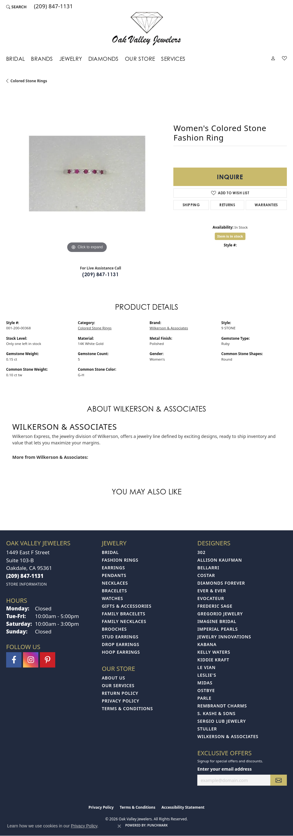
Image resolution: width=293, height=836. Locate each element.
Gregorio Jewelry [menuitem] (220, 614)
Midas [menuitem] (204, 683)
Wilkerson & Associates (169, 328)
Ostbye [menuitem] (206, 690)
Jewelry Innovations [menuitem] (224, 637)
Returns (227, 205)
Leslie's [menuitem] (206, 675)
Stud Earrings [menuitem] (120, 637)
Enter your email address (224, 769)
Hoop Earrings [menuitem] (121, 652)
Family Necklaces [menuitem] (124, 621)
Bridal (15, 58)
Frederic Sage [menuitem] (214, 606)
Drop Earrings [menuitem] (120, 644)
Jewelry (70, 58)
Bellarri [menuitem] (208, 568)
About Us (113, 678)
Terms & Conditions (127, 708)
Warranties (266, 205)
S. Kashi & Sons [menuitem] (216, 713)
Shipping (191, 205)
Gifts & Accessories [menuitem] (127, 606)
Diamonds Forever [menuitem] (221, 583)
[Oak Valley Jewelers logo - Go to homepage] (146, 28)
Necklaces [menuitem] (115, 583)
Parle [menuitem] (204, 698)
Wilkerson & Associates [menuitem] (227, 736)
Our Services (118, 685)
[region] (86, 173)
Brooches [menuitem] (114, 629)
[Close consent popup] (119, 826)
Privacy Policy (120, 701)
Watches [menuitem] (112, 598)
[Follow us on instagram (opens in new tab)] (30, 660)
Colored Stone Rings (28, 80)
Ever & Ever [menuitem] (211, 591)
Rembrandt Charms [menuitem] (222, 706)
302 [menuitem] (201, 552)
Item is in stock (230, 236)
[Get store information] (26, 584)
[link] (53, 7)
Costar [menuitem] (206, 575)
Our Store (140, 58)
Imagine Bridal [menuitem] (216, 621)
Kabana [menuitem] (206, 644)
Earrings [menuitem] (113, 568)
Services (173, 58)
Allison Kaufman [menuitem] (219, 560)
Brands (42, 58)
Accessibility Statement (182, 807)
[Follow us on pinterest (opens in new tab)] (47, 660)
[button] (16, 7)
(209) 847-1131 (100, 274)
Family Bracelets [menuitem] (123, 614)
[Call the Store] (25, 575)
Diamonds (103, 58)
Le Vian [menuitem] (206, 667)
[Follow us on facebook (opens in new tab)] (13, 660)
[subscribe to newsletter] (278, 780)
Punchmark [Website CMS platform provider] (157, 825)
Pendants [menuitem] (114, 575)
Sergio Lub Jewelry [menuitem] (221, 721)
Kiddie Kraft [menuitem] (213, 660)
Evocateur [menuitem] (210, 598)
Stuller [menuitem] (207, 729)
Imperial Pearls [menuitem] (217, 629)
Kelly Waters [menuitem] (213, 652)
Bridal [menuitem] (110, 552)
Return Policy (120, 693)
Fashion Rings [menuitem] (120, 560)
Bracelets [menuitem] (114, 591)
